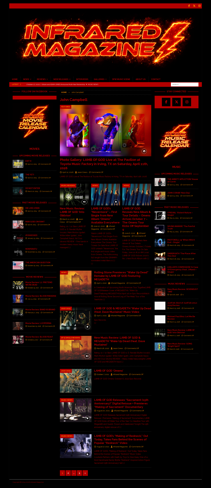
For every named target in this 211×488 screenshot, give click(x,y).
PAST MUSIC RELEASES (176, 207)
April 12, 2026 (67, 172)
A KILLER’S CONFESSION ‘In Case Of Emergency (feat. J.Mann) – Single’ (182, 269)
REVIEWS (41, 79)
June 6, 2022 (130, 233)
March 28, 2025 (175, 245)
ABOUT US (141, 79)
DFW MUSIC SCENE (121, 79)
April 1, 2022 (102, 283)
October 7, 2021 (103, 374)
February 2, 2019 (33, 312)
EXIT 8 (28, 161)
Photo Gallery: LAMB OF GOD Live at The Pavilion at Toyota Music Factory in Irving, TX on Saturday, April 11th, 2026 (104, 163)
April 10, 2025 (32, 164)
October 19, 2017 (33, 287)
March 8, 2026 (174, 349)
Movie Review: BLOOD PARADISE (40, 295)
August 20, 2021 (103, 410)
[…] (69, 247)
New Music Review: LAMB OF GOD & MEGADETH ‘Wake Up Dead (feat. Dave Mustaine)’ (119, 341)
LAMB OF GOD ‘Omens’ (108, 370)
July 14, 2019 (32, 298)
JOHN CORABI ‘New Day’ (178, 192)
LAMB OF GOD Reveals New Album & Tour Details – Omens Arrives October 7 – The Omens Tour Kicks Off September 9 (136, 218)
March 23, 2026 (175, 322)
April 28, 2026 (174, 294)
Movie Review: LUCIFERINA (38, 323)
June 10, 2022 (99, 226)
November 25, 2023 (34, 252)
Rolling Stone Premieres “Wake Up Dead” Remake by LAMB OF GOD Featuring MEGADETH (121, 275)
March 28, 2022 (103, 348)
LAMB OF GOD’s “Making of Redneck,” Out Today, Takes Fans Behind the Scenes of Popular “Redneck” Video (121, 439)
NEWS (26, 79)
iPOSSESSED (31, 235)
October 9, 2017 (33, 339)
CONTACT (156, 79)
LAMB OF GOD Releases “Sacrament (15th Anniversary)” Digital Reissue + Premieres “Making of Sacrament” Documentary (121, 403)
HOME (15, 79)
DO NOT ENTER (32, 188)
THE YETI (29, 174)
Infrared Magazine (117, 283)
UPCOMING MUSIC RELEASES (176, 173)
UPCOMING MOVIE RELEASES (34, 155)
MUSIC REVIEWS (176, 283)
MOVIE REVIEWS (34, 276)
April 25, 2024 (32, 211)
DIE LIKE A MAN (32, 208)
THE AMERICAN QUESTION (37, 262)
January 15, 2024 (33, 238)
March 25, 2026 (175, 308)
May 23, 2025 (174, 218)
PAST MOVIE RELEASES (34, 202)
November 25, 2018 (34, 326)
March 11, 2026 (68, 219)
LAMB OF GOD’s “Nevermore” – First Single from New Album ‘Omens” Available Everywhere (105, 215)
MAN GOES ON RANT (35, 221)
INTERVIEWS (82, 79)
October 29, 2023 (33, 265)
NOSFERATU (31, 248)
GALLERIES (99, 79)
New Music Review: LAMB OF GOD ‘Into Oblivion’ (72, 211)
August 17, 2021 (103, 446)
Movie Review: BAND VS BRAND (40, 309)
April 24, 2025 (174, 184)
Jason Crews (82, 172)
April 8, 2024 (32, 224)
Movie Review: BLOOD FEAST (39, 336)
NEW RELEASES (60, 79)
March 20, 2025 (33, 191)
